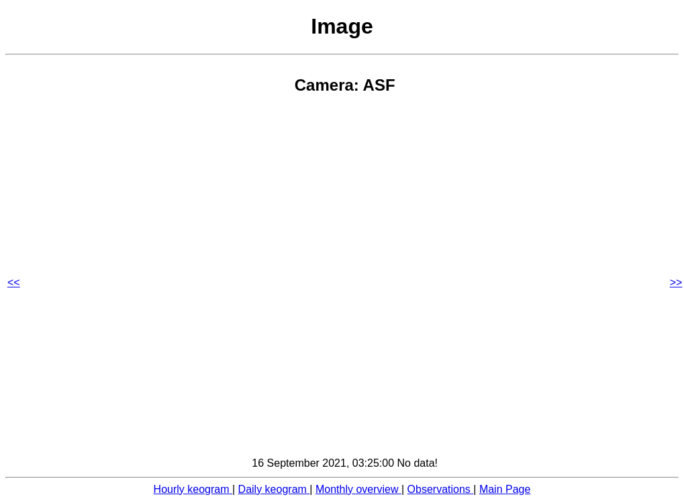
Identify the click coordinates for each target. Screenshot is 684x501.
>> (676, 282)
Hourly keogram (193, 489)
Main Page (505, 489)
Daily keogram (274, 489)
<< (13, 282)
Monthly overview (358, 489)
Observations (440, 489)
